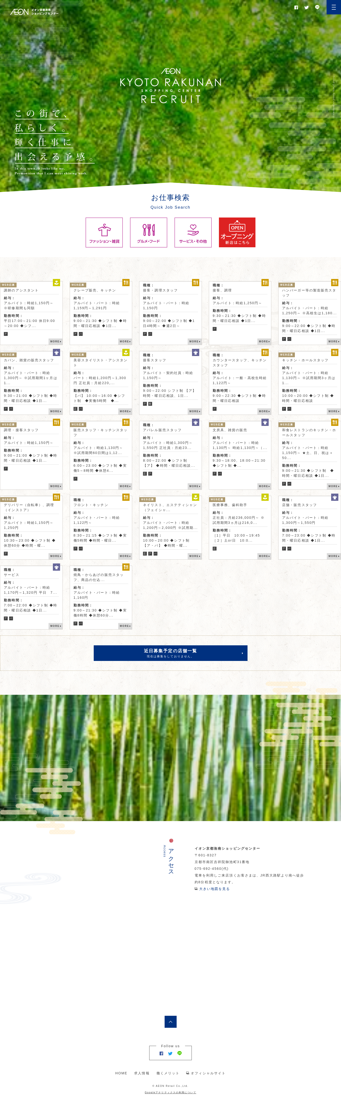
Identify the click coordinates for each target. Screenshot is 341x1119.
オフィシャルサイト (208, 1073)
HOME (121, 1073)
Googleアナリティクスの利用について (170, 1092)
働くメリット (168, 1073)
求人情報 (141, 1073)
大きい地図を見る (214, 889)
